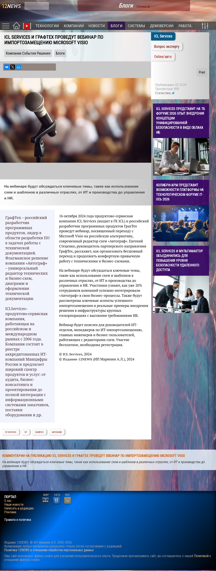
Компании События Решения (28, 53)
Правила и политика (17, 520)
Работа (185, 25)
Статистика (165, 93)
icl (26, 432)
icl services (10, 432)
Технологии (47, 25)
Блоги (116, 25)
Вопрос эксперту (166, 46)
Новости (97, 25)
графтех (39, 432)
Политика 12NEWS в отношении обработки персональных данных (49, 550)
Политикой (201, 556)
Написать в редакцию (19, 508)
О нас (8, 501)
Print (202, 72)
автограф (57, 432)
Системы (136, 25)
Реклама (10, 512)
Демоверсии (161, 25)
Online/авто (163, 57)
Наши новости (13, 505)
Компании (74, 25)
